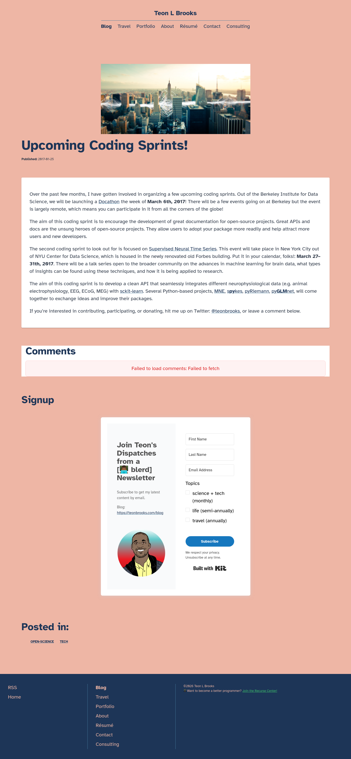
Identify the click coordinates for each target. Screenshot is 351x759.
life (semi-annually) (213, 511)
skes (234, 291)
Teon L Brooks (175, 13)
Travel (124, 26)
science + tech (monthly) (209, 497)
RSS (12, 687)
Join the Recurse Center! (259, 691)
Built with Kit (209, 568)
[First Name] (210, 439)
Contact (212, 26)
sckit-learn (131, 291)
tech (64, 642)
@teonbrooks (225, 311)
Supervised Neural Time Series (182, 249)
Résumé (189, 26)
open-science (42, 642)
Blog (106, 26)
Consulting (238, 26)
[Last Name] (210, 455)
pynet (283, 291)
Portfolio (146, 26)
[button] (141, 554)
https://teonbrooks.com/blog (140, 513)
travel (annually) (210, 521)
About (167, 26)
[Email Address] (210, 470)
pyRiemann (257, 291)
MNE (219, 291)
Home (14, 697)
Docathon (109, 201)
